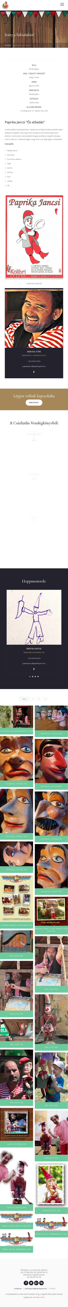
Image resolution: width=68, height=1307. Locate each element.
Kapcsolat (34, 402)
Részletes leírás (39, 1297)
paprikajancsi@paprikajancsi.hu (36, 1288)
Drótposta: (18, 1288)
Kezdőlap (8, 45)
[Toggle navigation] (62, 2)
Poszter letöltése (34, 284)
